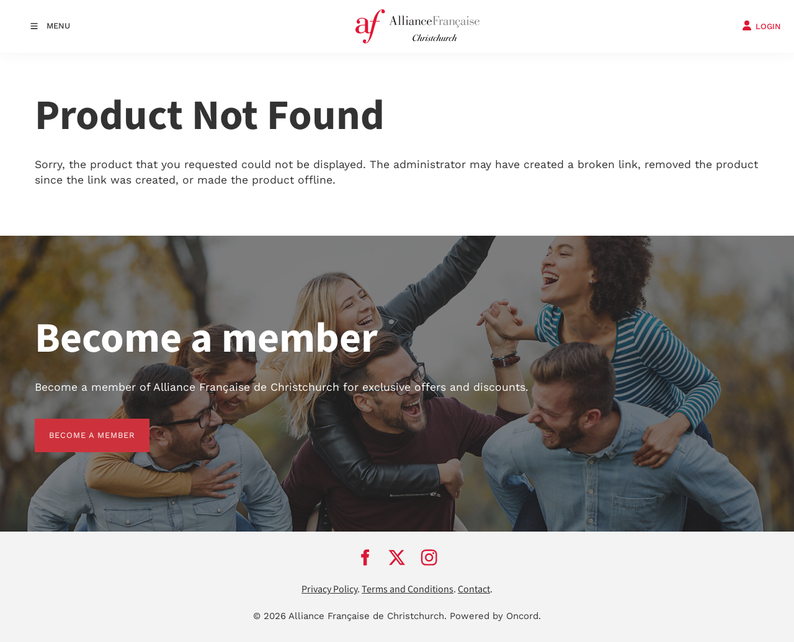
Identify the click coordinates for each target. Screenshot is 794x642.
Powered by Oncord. (495, 616)
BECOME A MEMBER (78, 425)
